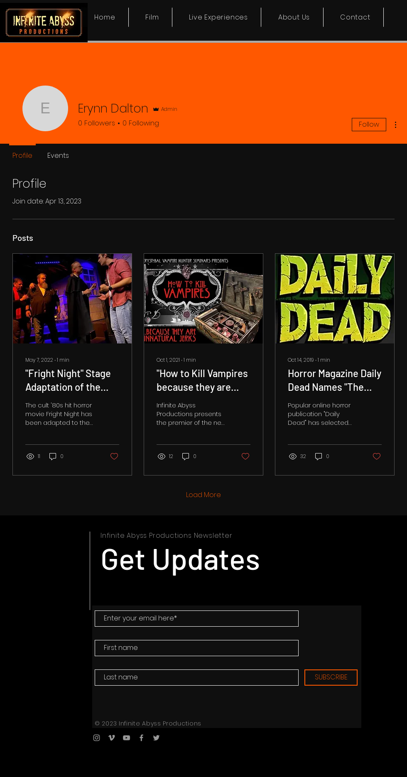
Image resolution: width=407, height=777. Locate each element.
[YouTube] (126, 737)
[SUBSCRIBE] (331, 677)
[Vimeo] (111, 737)
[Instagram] (96, 737)
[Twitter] (156, 737)
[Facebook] (141, 737)
